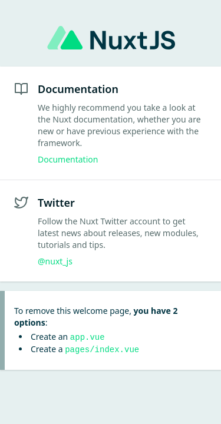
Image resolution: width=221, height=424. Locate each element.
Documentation (78, 89)
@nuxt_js (55, 261)
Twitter (56, 203)
